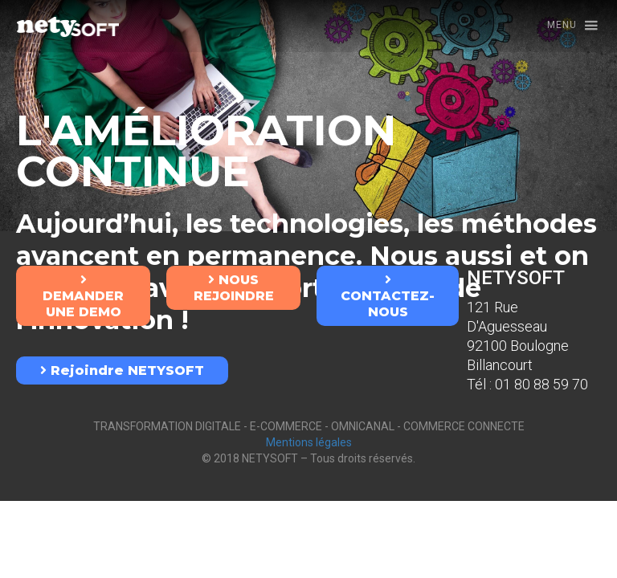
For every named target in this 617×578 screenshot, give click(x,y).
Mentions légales (309, 442)
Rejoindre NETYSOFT (122, 370)
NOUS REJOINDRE (234, 287)
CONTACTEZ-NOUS (388, 296)
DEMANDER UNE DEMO (83, 296)
